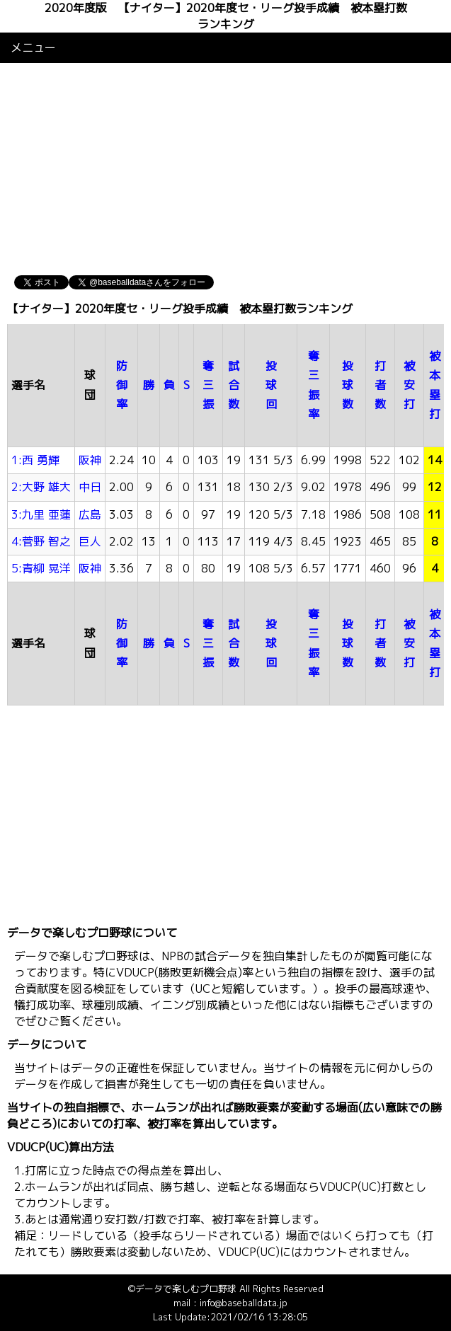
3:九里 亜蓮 (41, 514)
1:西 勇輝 (35, 460)
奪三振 (208, 385)
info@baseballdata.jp (243, 1302)
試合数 (233, 385)
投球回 (271, 385)
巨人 (90, 541)
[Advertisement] (225, 169)
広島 (90, 514)
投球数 (347, 385)
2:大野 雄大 (41, 487)
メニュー (33, 47)
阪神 (90, 460)
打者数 (380, 385)
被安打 (409, 385)
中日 (90, 487)
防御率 (121, 385)
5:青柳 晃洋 (41, 568)
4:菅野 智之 (41, 541)
